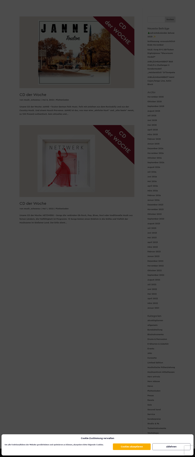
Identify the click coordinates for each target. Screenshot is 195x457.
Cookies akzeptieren (132, 447)
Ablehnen (171, 447)
